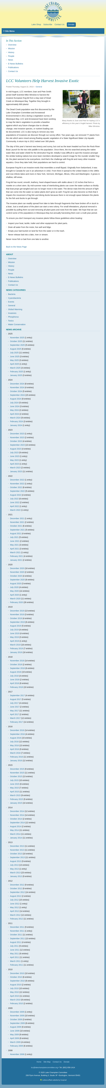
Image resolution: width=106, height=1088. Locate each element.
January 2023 (16, 471)
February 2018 (16, 687)
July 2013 (14, 865)
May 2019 (14, 637)
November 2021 (17, 522)
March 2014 (15, 834)
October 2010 (16, 977)
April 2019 (14, 641)
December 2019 (17, 611)
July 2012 (14, 900)
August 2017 (15, 699)
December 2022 (17, 480)
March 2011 (15, 961)
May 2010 (14, 992)
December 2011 (17, 927)
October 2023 (16, 441)
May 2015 (14, 788)
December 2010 (17, 973)
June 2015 (14, 784)
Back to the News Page (16, 247)
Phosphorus (13, 317)
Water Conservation (17, 324)
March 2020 (15, 598)
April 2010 (14, 996)
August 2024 (15, 399)
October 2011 (16, 935)
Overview (12, 45)
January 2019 (16, 652)
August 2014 (15, 826)
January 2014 (16, 838)
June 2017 (14, 707)
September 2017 (17, 695)
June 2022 (14, 502)
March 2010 (15, 1000)
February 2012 (16, 919)
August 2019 (15, 626)
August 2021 (15, 533)
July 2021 (14, 537)
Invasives (12, 313)
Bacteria (11, 294)
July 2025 (14, 353)
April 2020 (14, 595)
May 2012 (14, 907)
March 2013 (15, 872)
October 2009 (16, 1019)
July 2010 (14, 988)
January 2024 (16, 425)
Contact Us (13, 71)
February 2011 (16, 965)
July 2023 (14, 452)
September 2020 (17, 580)
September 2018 (17, 668)
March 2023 (15, 467)
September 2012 (17, 892)
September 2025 (17, 345)
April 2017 (14, 714)
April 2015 (14, 792)
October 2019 (16, 618)
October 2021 (16, 526)
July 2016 (14, 741)
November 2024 (17, 387)
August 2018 (15, 672)
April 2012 (14, 911)
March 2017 (15, 718)
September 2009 (17, 1023)
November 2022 (17, 484)
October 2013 (16, 854)
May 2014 (14, 830)
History (11, 52)
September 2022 (17, 491)
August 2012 (15, 896)
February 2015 (16, 799)
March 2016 (15, 753)
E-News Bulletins (15, 64)
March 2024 (15, 418)
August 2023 (15, 449)
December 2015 (17, 769)
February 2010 (16, 1003)
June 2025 (14, 356)
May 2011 (14, 953)
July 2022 (14, 499)
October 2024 (16, 391)
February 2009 (16, 1046)
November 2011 (17, 931)
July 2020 (14, 587)
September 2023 (17, 445)
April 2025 (14, 364)
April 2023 (14, 464)
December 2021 (17, 518)
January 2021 (16, 560)
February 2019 (16, 648)
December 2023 (17, 433)
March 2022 (15, 510)
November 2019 (17, 614)
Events (11, 302)
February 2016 (16, 757)
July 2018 (14, 676)
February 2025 (16, 371)
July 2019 (14, 630)
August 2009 (15, 1027)
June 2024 (14, 406)
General (39, 87)
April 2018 (14, 683)
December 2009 (17, 1012)
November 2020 (17, 572)
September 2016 (17, 734)
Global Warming (15, 309)
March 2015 (15, 795)
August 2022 (15, 495)
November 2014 (17, 815)
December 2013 (17, 846)
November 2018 (17, 661)
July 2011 (14, 946)
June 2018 (14, 679)
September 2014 (17, 822)
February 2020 (16, 602)
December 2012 (17, 885)
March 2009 (15, 1042)
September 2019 (17, 622)
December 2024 (17, 384)
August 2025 (15, 349)
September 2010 (17, 981)
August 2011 (15, 942)
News (10, 60)
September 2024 (17, 395)
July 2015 (14, 780)
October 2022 (16, 487)
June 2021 (14, 541)
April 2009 (14, 1038)
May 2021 (14, 545)
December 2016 (17, 730)
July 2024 (14, 403)
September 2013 (17, 857)
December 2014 (17, 811)
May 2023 (14, 460)
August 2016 (15, 738)
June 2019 (14, 633)
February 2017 (16, 722)
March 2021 (15, 552)
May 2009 (14, 1034)
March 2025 (15, 368)
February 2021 (16, 556)
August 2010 (15, 985)
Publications (13, 67)
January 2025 (16, 375)
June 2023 (14, 456)
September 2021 (17, 530)
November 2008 (17, 1054)
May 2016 (14, 745)
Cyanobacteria (14, 298)
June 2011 (14, 950)
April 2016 (14, 749)
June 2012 (14, 904)
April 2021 (14, 549)
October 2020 (16, 576)
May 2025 (14, 360)
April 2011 (14, 957)
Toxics (11, 321)
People (11, 56)
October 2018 (16, 664)
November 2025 (17, 337)
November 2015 (17, 773)
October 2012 (16, 888)
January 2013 (16, 876)
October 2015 (16, 776)
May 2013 (14, 869)
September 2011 (17, 938)
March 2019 (15, 645)
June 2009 (14, 1031)
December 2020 (17, 568)
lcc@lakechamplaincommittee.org (44, 1067)
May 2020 (14, 591)
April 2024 (14, 414)
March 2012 (15, 915)
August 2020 (15, 583)
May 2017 (14, 711)
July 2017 (14, 703)
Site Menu (9, 31)
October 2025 (16, 341)
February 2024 (16, 421)
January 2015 (16, 803)
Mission (11, 48)
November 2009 (17, 1015)
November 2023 (17, 437)
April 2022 (14, 506)
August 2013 (15, 861)
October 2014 (16, 819)
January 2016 (16, 760)
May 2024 (14, 410)
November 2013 (17, 850)
